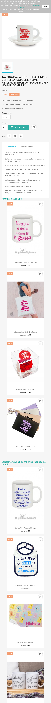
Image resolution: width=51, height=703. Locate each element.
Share (9, 136)
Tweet (15, 136)
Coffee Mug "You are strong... (25, 528)
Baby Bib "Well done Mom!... (25, 585)
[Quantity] (4, 127)
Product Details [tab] (26, 147)
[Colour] (6, 117)
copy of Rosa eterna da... (25, 389)
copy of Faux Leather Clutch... (25, 446)
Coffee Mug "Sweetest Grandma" (25, 262)
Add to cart (18, 127)
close (45, 6)
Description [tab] (11, 147)
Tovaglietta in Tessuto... (25, 642)
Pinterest (21, 136)
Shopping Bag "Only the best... (25, 332)
